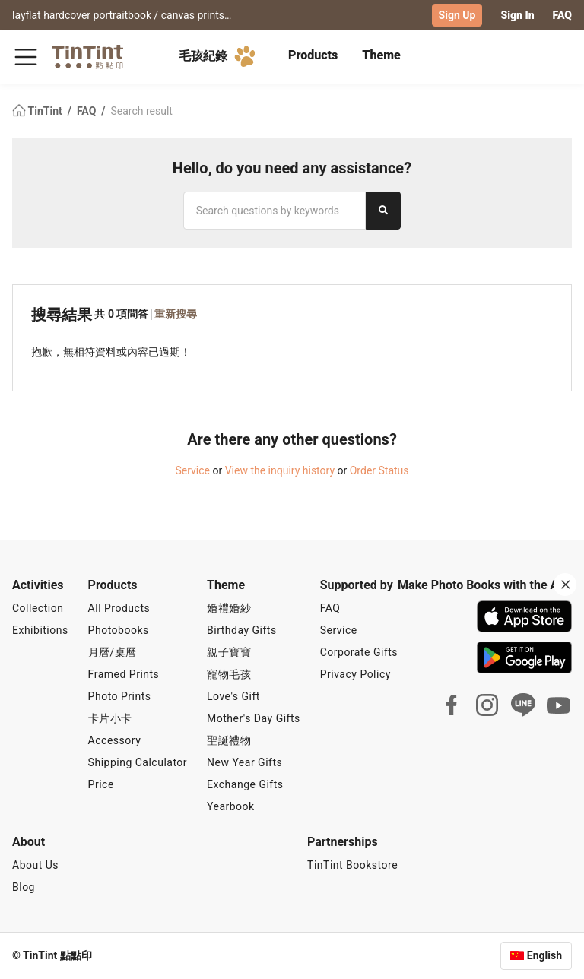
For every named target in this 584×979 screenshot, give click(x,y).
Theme (381, 55)
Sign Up (457, 15)
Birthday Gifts (242, 630)
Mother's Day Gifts (253, 718)
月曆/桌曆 (112, 652)
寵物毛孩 (229, 674)
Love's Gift (233, 696)
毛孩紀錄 (220, 56)
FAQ (562, 15)
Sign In (517, 15)
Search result (141, 111)
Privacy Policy (355, 674)
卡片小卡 (110, 718)
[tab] (313, 57)
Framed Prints (124, 674)
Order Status (379, 470)
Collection (37, 608)
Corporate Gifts (359, 652)
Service (192, 470)
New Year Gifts (244, 762)
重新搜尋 (175, 314)
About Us (35, 865)
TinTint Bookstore (352, 865)
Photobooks (118, 630)
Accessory (114, 740)
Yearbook (231, 806)
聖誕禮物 (229, 740)
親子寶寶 (229, 652)
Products (313, 55)
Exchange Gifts (245, 784)
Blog (23, 887)
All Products (119, 608)
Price (101, 784)
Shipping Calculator (138, 762)
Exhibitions (40, 630)
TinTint (38, 111)
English (544, 955)
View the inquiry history (280, 470)
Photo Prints (119, 696)
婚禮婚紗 (229, 608)
